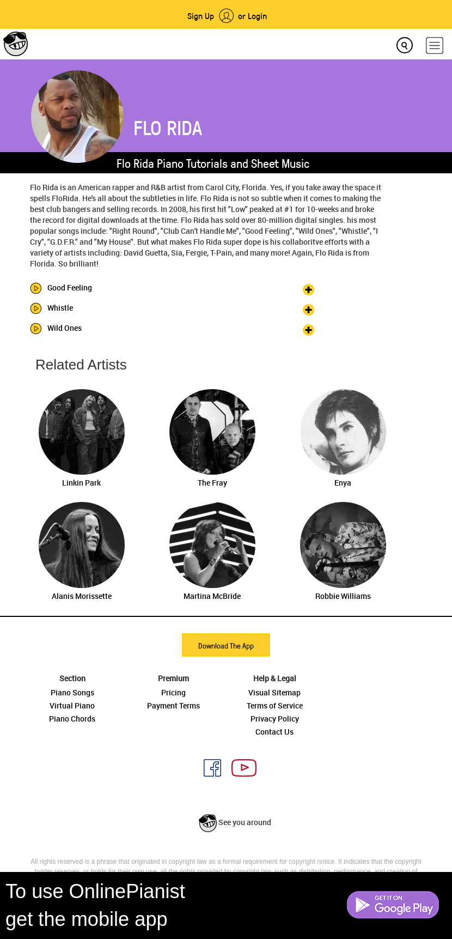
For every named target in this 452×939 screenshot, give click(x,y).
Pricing (173, 692)
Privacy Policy (275, 718)
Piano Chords (72, 718)
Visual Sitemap (274, 692)
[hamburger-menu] (434, 45)
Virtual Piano (72, 705)
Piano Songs (72, 692)
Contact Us (274, 731)
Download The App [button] (226, 645)
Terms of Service (275, 705)
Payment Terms (173, 705)
